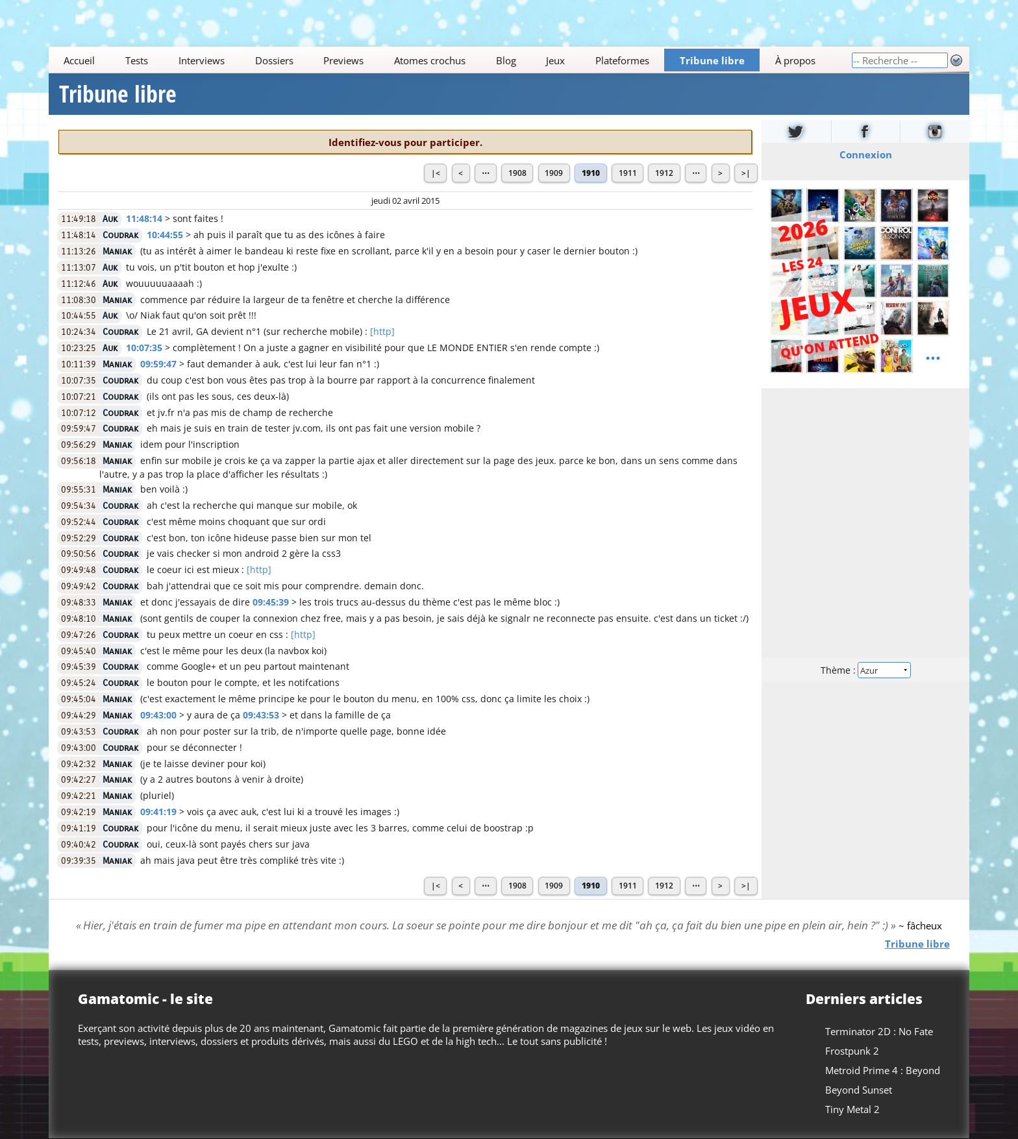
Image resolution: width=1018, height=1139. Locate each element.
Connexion (865, 154)
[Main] (450, 60)
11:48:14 (144, 218)
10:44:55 (165, 234)
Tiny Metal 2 (852, 1109)
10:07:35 (144, 347)
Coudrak (120, 235)
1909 (554, 172)
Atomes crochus (430, 60)
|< (435, 172)
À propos (795, 60)
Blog (506, 60)
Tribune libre (712, 60)
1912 (664, 172)
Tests (136, 60)
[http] (382, 331)
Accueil (79, 60)
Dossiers (274, 60)
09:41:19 (158, 811)
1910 (591, 172)
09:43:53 (261, 715)
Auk (110, 219)
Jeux (556, 60)
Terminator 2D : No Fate (879, 1031)
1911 (628, 172)
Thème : (865, 670)
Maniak (117, 251)
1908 (517, 172)
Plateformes (622, 60)
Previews (343, 60)
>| (746, 172)
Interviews (202, 60)
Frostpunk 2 (852, 1050)
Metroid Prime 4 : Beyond (882, 1070)
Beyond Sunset (858, 1089)
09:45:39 (271, 602)
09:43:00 (158, 715)
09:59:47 (158, 364)
